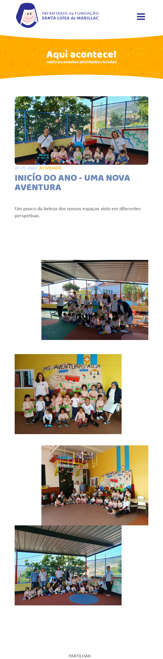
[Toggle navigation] (141, 16)
